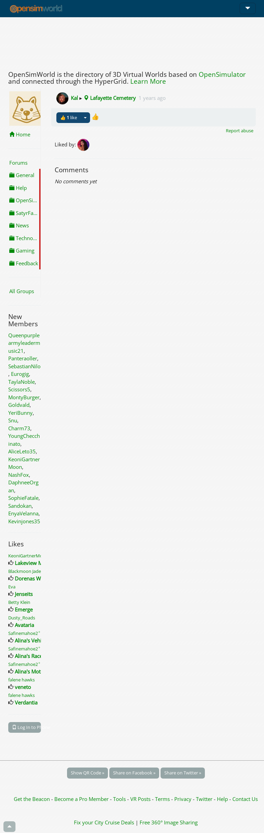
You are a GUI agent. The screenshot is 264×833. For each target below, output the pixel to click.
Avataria (24, 624)
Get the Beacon (32, 798)
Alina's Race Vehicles (39, 655)
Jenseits (24, 593)
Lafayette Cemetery (110, 97)
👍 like (68, 117)
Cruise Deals (119, 822)
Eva (11, 587)
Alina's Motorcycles (37, 671)
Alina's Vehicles (33, 640)
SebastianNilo (24, 366)
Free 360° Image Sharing (169, 822)
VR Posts (141, 798)
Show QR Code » (87, 773)
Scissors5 (19, 389)
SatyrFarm (24, 212)
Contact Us (245, 798)
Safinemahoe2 (24, 633)
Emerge (24, 609)
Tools (120, 798)
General (21, 175)
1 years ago (152, 97)
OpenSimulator (222, 74)
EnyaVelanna (23, 513)
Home (19, 134)
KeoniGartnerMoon (28, 556)
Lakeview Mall (31, 562)
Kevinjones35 (24, 521)
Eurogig (20, 373)
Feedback (23, 263)
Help (18, 187)
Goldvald (19, 404)
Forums (18, 162)
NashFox (18, 474)
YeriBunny (20, 412)
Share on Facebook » (134, 773)
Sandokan (20, 505)
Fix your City (88, 822)
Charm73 (19, 428)
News (19, 225)
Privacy (182, 798)
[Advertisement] (132, 42)
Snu (12, 420)
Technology (25, 238)
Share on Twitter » (182, 773)
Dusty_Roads (21, 618)
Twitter (204, 798)
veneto (23, 686)
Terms (163, 798)
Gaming (21, 250)
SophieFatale (23, 497)
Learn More (148, 81)
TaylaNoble (21, 381)
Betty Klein (19, 602)
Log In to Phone (26, 727)
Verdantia (26, 702)
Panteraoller (22, 358)
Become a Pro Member (82, 798)
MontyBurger (24, 397)
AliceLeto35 (22, 451)
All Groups (21, 291)
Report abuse (239, 130)
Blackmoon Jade (24, 571)
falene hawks (21, 680)
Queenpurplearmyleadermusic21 (24, 343)
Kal (74, 97)
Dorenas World (33, 578)
